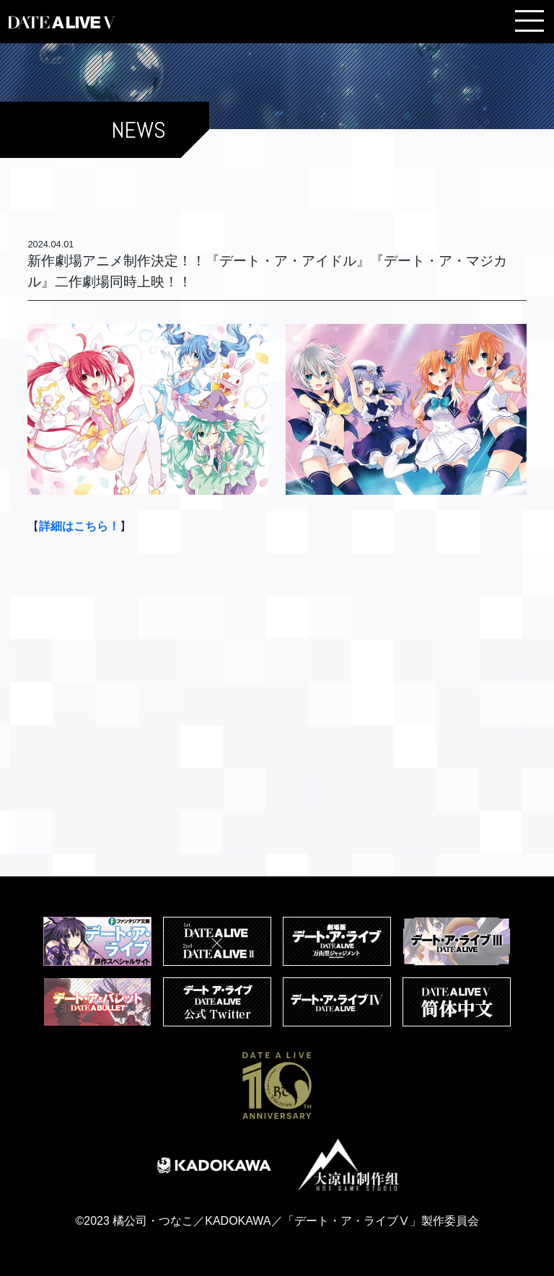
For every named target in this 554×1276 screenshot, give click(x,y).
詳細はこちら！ (79, 526)
